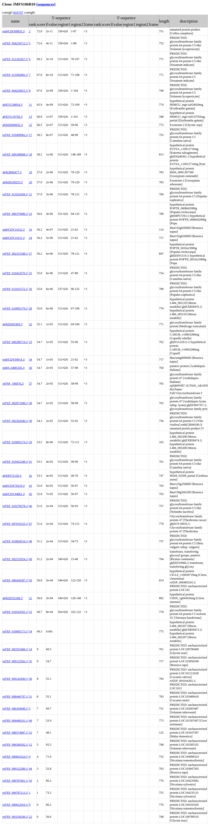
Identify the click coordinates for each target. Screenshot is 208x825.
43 (30, 485)
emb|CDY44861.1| (14, 494)
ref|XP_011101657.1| (15, 59)
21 (30, 194)
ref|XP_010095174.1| (15, 442)
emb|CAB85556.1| (14, 368)
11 (30, 104)
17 (30, 135)
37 (30, 383)
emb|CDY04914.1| (14, 359)
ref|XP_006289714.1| (15, 342)
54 (30, 631)
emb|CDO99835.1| (14, 31)
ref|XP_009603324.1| (15, 756)
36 (30, 368)
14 (30, 649)
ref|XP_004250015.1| (15, 90)
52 (30, 732)
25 (30, 273)
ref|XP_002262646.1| (15, 421)
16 (30, 229)
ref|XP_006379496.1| (15, 214)
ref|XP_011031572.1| (15, 289)
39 (30, 421)
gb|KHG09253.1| (13, 182)
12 (30, 744)
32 (30, 324)
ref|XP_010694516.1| (15, 541)
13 (30, 116)
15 (30, 125)
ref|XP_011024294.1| (15, 194)
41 (30, 461)
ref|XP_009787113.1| (15, 792)
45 (30, 494)
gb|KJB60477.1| (12, 172)
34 (30, 359)
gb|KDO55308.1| (13, 598)
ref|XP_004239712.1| (15, 43)
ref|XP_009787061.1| (15, 780)
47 (30, 524)
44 (30, 768)
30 (30, 679)
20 (30, 182)
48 (30, 541)
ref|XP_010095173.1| (15, 631)
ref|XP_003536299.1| (15, 816)
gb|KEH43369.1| (13, 324)
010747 (18, 12)
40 (30, 720)
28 (30, 308)
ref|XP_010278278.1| (15, 506)
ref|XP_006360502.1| (15, 744)
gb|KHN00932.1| (13, 125)
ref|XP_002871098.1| (15, 403)
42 (30, 475)
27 (30, 253)
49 (30, 559)
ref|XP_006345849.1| (15, 708)
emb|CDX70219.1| (14, 485)
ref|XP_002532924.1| (15, 559)
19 (30, 172)
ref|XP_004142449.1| (15, 679)
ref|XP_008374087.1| (15, 732)
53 (30, 612)
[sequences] (45, 4)
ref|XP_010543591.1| (15, 612)
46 (30, 506)
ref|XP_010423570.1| (15, 273)
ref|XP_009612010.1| (15, 804)
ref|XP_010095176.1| (15, 308)
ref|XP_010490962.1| (15, 135)
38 (30, 403)
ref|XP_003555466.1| (15, 649)
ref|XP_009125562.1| (15, 661)
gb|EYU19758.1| (13, 116)
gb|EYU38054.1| (13, 104)
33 (30, 342)
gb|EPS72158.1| (12, 475)
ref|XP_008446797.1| (15, 696)
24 (30, 238)
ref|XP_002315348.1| (15, 253)
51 (30, 598)
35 (30, 661)
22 (30, 816)
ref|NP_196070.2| (13, 383)
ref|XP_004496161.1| (15, 720)
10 (30, 780)
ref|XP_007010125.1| (15, 524)
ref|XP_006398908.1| (15, 154)
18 (30, 154)
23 (30, 214)
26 (30, 289)
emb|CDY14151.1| (14, 238)
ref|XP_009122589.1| (15, 768)
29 (30, 442)
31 (30, 696)
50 (30, 580)
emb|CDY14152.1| (14, 229)
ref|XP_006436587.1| (15, 580)
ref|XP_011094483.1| (15, 75)
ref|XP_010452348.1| (15, 461)
